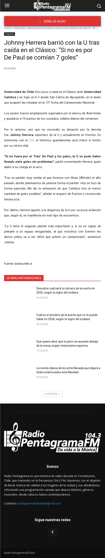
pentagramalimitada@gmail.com (39, 503)
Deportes (19, 28)
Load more (52, 393)
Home (7, 28)
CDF (31, 140)
